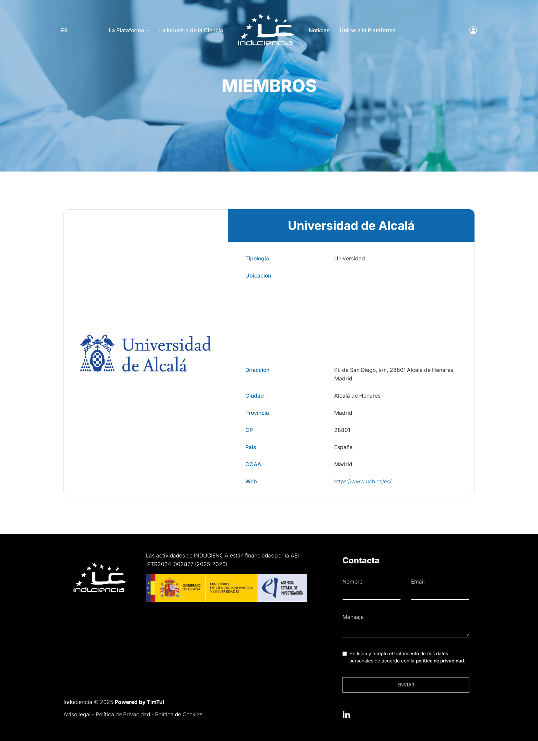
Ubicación (258, 275)
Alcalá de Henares (357, 395)
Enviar (405, 684)
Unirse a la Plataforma (368, 30)
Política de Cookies (178, 714)
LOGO (266, 15)
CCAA (253, 464)
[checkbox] (344, 653)
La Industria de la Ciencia (191, 30)
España (343, 447)
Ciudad (254, 395)
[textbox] (405, 630)
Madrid (343, 413)
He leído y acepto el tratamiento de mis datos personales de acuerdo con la (407, 657)
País (250, 447)
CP (249, 430)
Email (418, 581)
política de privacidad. (440, 660)
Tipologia (257, 258)
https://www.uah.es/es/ (362, 481)
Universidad (349, 258)
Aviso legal (77, 714)
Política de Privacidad (123, 714)
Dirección (257, 370)
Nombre (352, 581)
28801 (342, 430)
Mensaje (353, 617)
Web (251, 481)
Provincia (257, 413)
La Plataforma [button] (129, 30)
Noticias (319, 30)
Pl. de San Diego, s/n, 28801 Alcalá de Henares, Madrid (394, 374)
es (66, 30)
